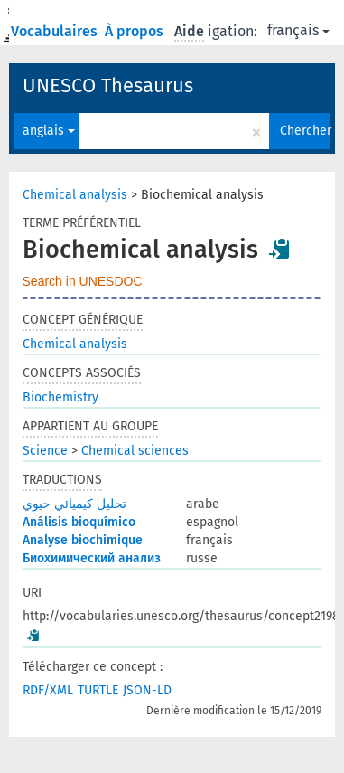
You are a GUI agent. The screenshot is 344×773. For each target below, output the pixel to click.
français (298, 30)
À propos (136, 31)
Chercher (305, 130)
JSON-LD (147, 690)
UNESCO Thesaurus (108, 85)
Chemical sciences (135, 450)
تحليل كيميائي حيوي (74, 504)
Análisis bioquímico (79, 522)
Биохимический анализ (92, 558)
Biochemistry (60, 397)
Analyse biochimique (83, 540)
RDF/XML (48, 690)
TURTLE (98, 690)
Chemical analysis (75, 195)
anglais (49, 130)
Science (45, 450)
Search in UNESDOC (83, 281)
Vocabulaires (56, 31)
